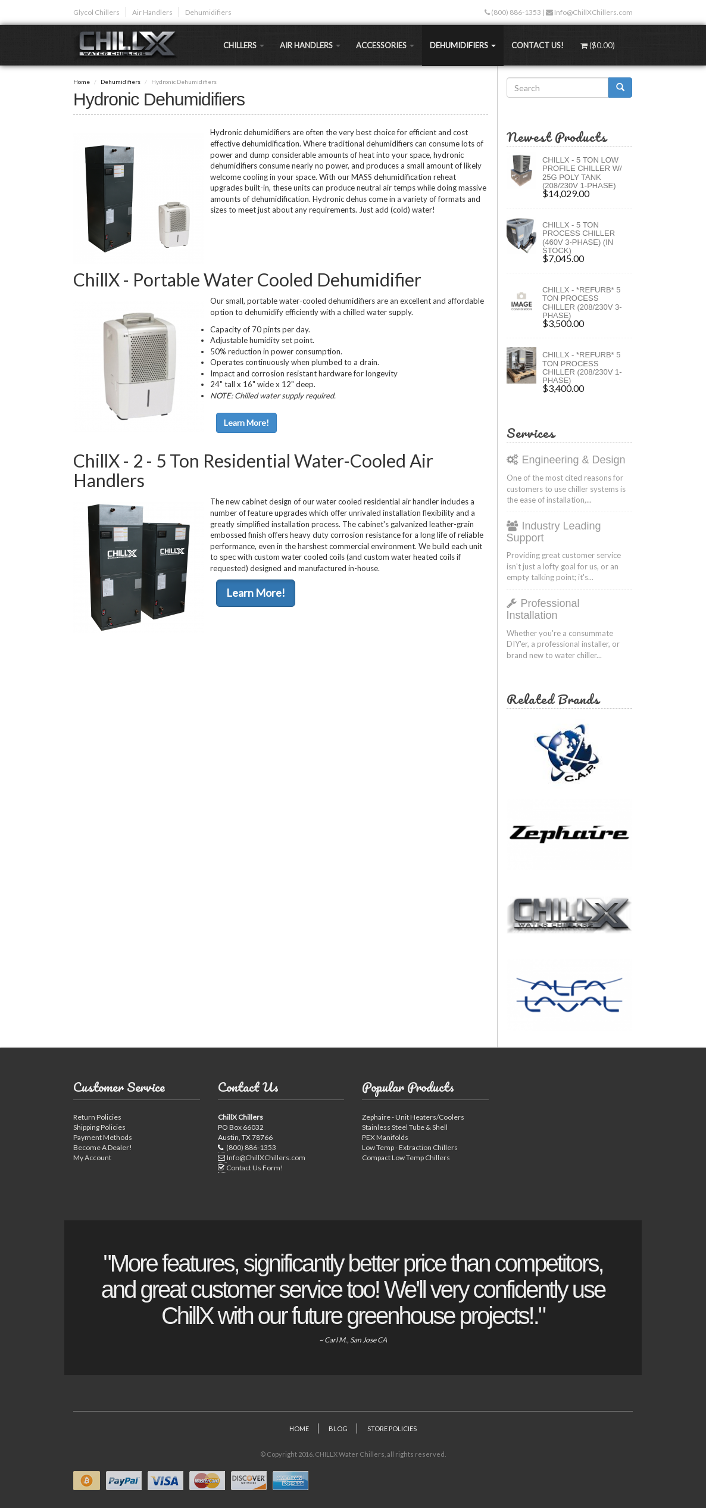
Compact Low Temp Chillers (406, 1157)
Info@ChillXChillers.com (593, 12)
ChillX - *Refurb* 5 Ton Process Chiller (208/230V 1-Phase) (582, 367)
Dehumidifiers (208, 12)
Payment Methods (102, 1137)
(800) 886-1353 (515, 12)
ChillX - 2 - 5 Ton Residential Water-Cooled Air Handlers (253, 470)
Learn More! (246, 422)
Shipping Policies (99, 1127)
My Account (92, 1157)
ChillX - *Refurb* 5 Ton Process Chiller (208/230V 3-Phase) (582, 302)
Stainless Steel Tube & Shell (405, 1127)
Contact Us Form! (254, 1167)
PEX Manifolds (385, 1137)
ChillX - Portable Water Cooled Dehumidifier (247, 279)
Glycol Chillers (96, 12)
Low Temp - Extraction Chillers (410, 1147)
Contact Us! (537, 45)
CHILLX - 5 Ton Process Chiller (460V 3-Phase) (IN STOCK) (578, 237)
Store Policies (392, 1428)
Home (81, 81)
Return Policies (97, 1117)
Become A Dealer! (102, 1147)
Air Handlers (152, 12)
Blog (338, 1428)
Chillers (243, 45)
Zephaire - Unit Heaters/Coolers (413, 1117)
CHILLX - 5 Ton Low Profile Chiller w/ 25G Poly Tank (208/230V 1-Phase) (582, 172)
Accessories (385, 45)
